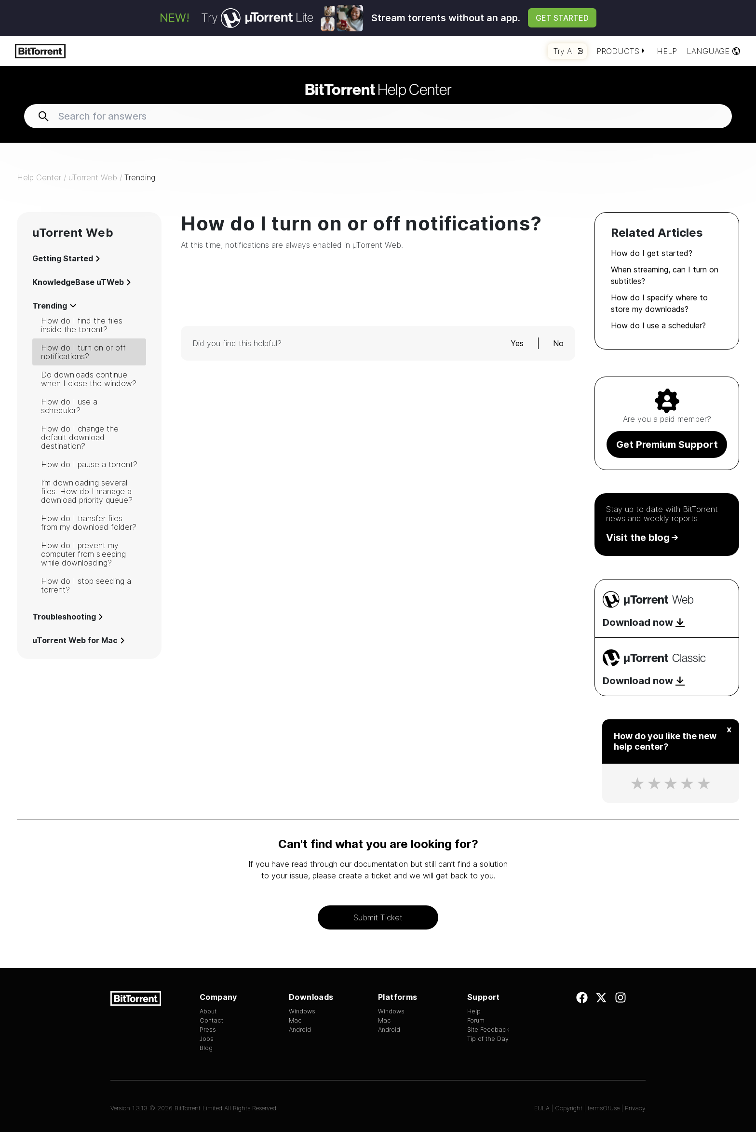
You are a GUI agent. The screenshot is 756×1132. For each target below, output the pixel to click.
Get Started (562, 18)
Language (714, 51)
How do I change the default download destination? (80, 437)
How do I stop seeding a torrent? (86, 585)
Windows (302, 1011)
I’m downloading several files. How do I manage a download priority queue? (87, 491)
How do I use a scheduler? (69, 406)
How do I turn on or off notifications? (83, 352)
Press (208, 1029)
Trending (139, 177)
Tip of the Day (488, 1038)
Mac (295, 1020)
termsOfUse (604, 1108)
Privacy (635, 1108)
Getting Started (66, 258)
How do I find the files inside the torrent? (81, 325)
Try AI (568, 51)
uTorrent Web (92, 177)
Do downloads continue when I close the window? (88, 379)
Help (667, 51)
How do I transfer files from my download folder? (88, 522)
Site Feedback (488, 1029)
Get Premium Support (667, 444)
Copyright (568, 1108)
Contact (211, 1020)
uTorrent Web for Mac (78, 640)
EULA (542, 1108)
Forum (476, 1020)
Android (300, 1029)
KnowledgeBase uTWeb (81, 282)
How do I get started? (651, 253)
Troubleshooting (67, 616)
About (208, 1011)
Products (621, 51)
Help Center (378, 89)
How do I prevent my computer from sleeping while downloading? (83, 553)
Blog (206, 1047)
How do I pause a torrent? (89, 464)
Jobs (207, 1038)
